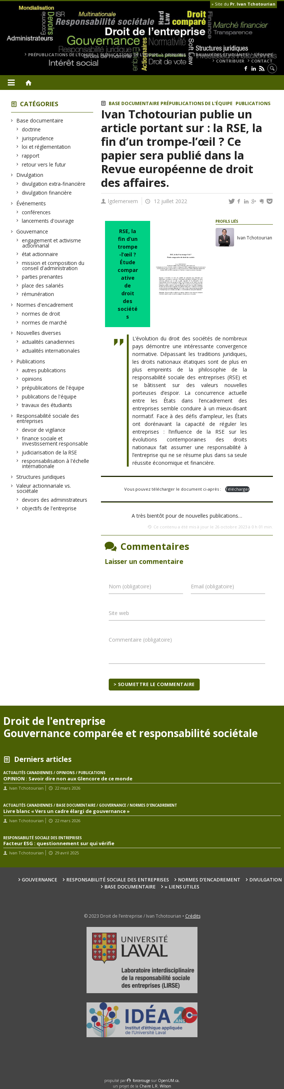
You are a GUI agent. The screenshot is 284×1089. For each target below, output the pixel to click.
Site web (119, 612)
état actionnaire (40, 254)
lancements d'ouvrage (48, 220)
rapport (30, 155)
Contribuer (230, 61)
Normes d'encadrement (45, 304)
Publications (31, 361)
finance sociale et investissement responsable (55, 441)
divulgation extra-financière (53, 183)
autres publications (44, 370)
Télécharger (237, 489)
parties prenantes (42, 276)
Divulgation (30, 174)
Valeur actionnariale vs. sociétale (44, 488)
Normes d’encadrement (209, 880)
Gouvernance (32, 231)
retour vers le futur (44, 164)
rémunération (38, 294)
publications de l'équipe (49, 396)
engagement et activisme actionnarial (51, 243)
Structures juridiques (41, 476)
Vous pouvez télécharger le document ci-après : (173, 489)
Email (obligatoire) (212, 586)
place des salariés (43, 285)
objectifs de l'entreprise (49, 508)
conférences (36, 212)
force (141, 1080)
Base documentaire (40, 120)
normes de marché (44, 322)
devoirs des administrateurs (54, 499)
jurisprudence (38, 138)
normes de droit (41, 313)
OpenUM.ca (168, 1080)
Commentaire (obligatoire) (140, 639)
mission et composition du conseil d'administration (53, 265)
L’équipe (263, 54)
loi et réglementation (46, 146)
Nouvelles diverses (39, 332)
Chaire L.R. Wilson (155, 1086)
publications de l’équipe (129, 54)
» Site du (243, 4)
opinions (175, 54)
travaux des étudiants (220, 54)
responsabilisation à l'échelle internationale (55, 463)
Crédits (192, 916)
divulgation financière (47, 192)
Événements (31, 203)
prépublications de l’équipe (61, 54)
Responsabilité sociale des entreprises (48, 418)
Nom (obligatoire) (130, 586)
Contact (262, 61)
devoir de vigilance (43, 429)
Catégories (39, 104)
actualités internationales (51, 350)
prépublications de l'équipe (53, 387)
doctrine (31, 129)
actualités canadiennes (48, 341)
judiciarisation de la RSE (49, 452)
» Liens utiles (182, 887)
